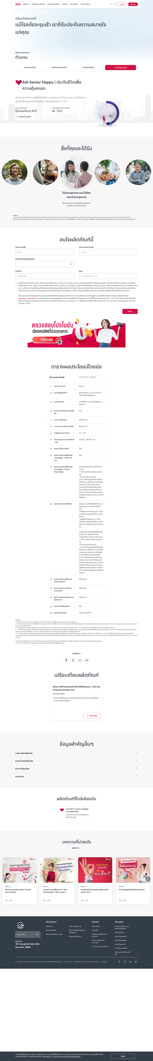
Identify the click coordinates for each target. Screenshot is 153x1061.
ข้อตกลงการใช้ (68, 962)
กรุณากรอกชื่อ (20, 247)
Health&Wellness (53, 4)
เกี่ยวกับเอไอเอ (85, 4)
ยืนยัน (130, 311)
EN (115, 4)
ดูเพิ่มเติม (75, 848)
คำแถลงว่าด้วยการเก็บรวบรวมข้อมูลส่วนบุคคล (86, 962)
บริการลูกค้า (74, 4)
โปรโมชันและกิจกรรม (38, 4)
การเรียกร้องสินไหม (121, 940)
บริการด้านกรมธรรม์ (121, 936)
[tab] (30, 67)
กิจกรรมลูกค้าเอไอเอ (75, 936)
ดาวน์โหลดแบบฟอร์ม (121, 948)
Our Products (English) (100, 946)
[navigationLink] (18, 4)
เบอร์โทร (18, 271)
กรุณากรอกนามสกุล (86, 247)
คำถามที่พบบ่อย (119, 932)
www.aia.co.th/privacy (27, 298)
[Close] (123, 1056)
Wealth (65, 4)
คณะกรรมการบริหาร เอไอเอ (54, 934)
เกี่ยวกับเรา (49, 926)
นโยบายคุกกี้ (104, 962)
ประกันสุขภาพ (96, 926)
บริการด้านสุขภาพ (120, 944)
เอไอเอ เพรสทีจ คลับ (75, 926)
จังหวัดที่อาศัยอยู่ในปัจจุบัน (24, 259)
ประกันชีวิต (95, 930)
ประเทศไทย (21, 934)
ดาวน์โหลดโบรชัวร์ (24, 116)
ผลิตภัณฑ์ (26, 4)
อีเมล (81, 271)
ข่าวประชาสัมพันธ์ (51, 930)
